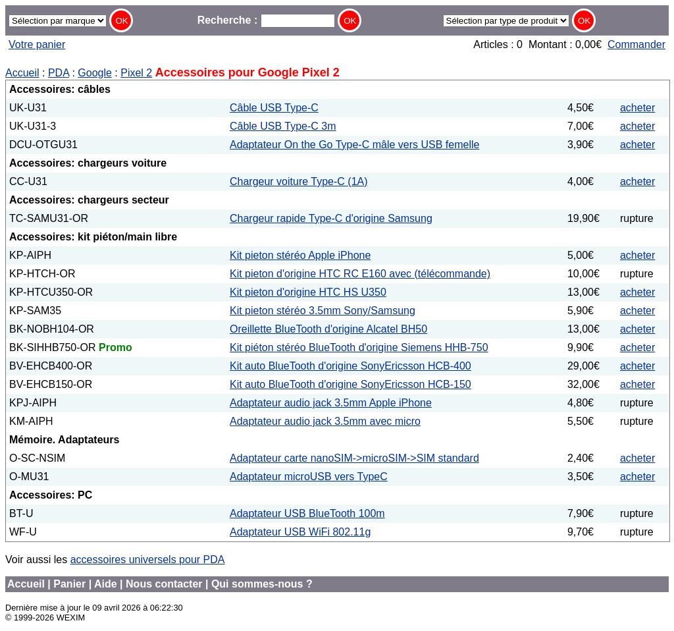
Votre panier (37, 44)
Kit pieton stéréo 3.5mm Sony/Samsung (322, 310)
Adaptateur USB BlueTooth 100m (307, 513)
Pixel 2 (136, 72)
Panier (69, 584)
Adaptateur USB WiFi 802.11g (300, 531)
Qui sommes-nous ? (262, 584)
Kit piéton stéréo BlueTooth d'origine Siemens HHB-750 (359, 347)
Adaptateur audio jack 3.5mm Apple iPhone (331, 402)
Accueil (22, 72)
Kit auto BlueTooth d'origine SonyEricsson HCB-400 (350, 365)
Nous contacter (164, 584)
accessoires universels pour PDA (147, 559)
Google (95, 72)
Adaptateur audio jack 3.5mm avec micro (325, 421)
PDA (58, 72)
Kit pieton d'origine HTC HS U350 (308, 292)
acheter (637, 107)
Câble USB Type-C (274, 107)
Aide (105, 584)
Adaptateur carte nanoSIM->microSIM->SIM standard (354, 458)
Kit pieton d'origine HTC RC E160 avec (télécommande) (360, 273)
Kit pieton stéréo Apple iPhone (300, 255)
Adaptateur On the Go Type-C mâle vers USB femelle (354, 144)
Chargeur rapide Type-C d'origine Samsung (331, 218)
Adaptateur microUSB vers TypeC (309, 476)
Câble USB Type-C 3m (283, 126)
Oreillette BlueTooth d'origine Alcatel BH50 (328, 329)
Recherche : (266, 20)
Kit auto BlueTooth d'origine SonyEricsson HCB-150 (350, 384)
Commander (636, 44)
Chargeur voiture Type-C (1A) (299, 181)
